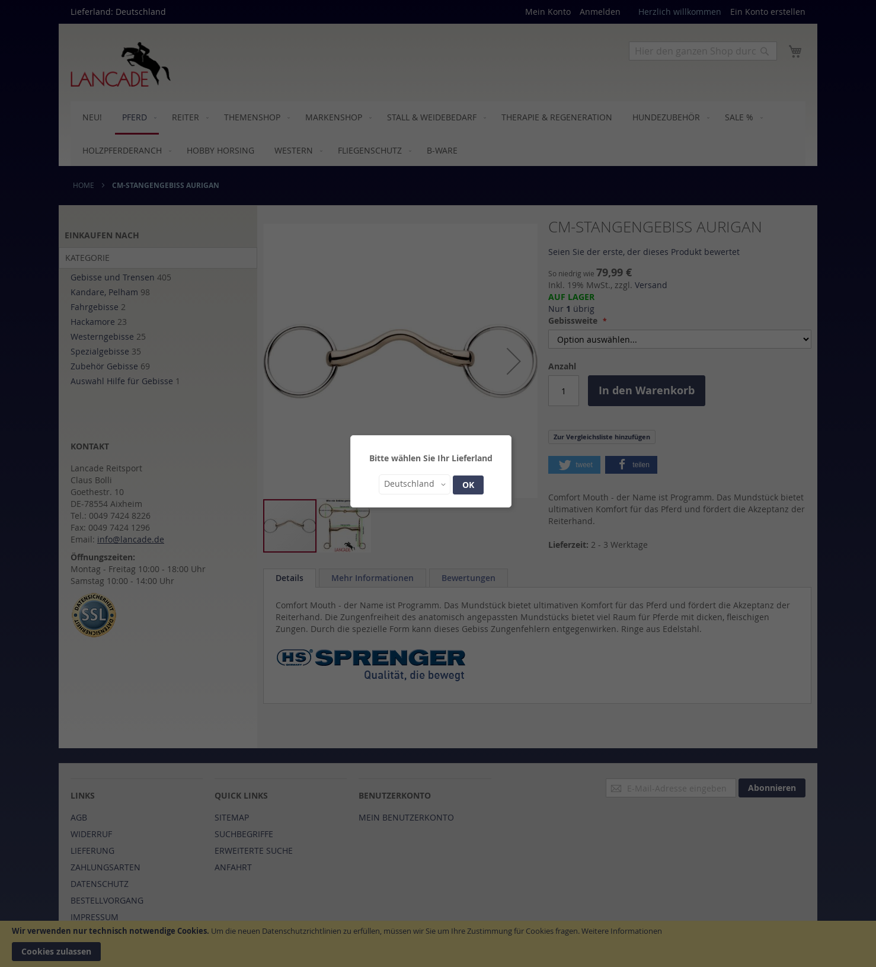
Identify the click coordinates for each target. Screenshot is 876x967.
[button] (414, 484)
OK (468, 484)
